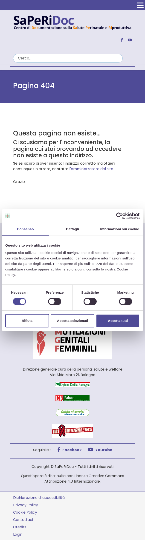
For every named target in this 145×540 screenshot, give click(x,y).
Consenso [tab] (25, 229)
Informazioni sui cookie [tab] (119, 229)
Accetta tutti (118, 321)
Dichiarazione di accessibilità (39, 497)
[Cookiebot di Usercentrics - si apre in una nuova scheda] (119, 215)
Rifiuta (27, 321)
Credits (19, 527)
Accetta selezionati (72, 321)
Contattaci (23, 519)
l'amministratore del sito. (91, 169)
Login (17, 534)
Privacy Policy (25, 505)
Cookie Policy (25, 512)
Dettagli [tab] (72, 229)
